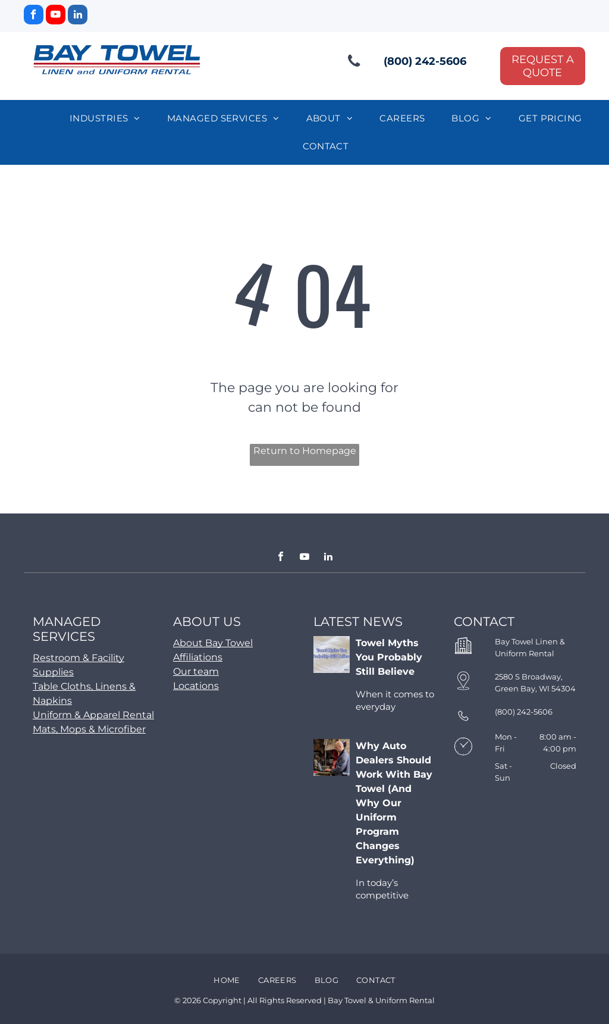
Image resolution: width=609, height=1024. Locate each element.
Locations (196, 685)
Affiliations (197, 657)
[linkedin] (77, 16)
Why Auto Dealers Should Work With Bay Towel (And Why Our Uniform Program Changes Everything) (394, 803)
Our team (196, 671)
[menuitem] (109, 119)
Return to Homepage (304, 450)
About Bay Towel (213, 643)
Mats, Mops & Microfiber (89, 729)
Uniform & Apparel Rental (93, 715)
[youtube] (55, 16)
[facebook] (33, 16)
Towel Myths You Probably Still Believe (389, 657)
